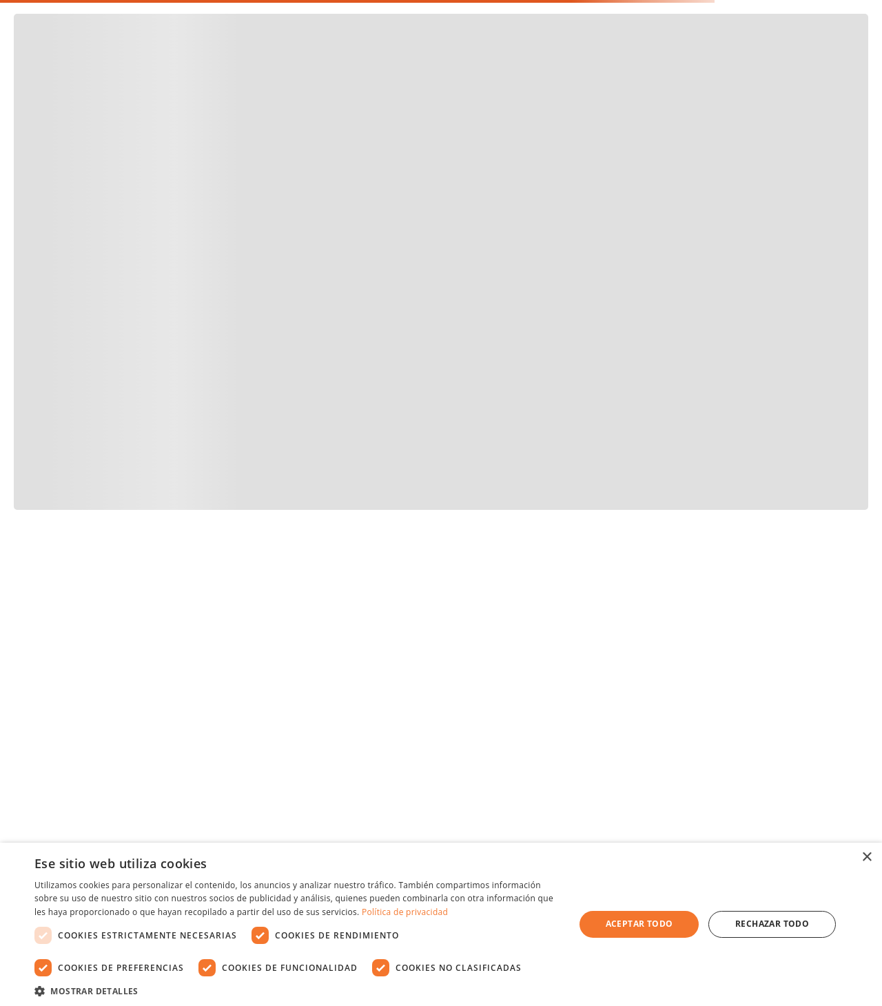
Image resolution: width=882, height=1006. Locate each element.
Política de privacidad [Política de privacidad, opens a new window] (405, 912)
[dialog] (441, 924)
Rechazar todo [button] (772, 924)
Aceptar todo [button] (639, 924)
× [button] (866, 857)
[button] (296, 990)
